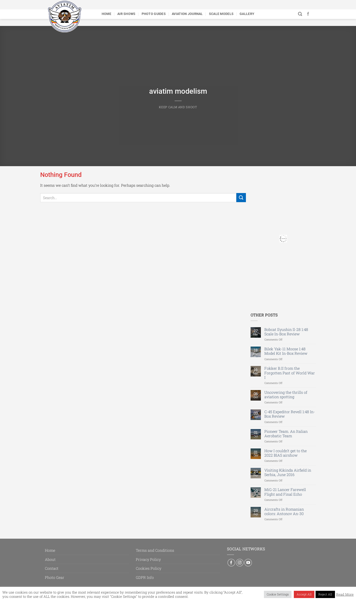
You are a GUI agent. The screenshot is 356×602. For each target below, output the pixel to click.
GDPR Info (145, 577)
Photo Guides (154, 14)
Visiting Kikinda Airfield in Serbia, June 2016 (287, 472)
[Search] (300, 14)
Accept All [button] (304, 594)
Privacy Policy (148, 559)
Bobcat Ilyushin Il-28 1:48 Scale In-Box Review (286, 331)
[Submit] (241, 197)
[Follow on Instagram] (240, 562)
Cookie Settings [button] (278, 594)
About (50, 559)
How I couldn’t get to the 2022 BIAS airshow (285, 452)
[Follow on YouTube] (248, 562)
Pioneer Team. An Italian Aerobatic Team (286, 433)
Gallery (247, 14)
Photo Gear (54, 577)
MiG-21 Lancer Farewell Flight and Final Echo (285, 491)
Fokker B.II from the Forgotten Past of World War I (289, 373)
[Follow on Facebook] (308, 14)
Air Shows (126, 14)
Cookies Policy (148, 568)
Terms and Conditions (155, 550)
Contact (51, 568)
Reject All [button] (325, 594)
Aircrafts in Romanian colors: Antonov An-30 (284, 511)
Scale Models (221, 14)
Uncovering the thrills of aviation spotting (285, 394)
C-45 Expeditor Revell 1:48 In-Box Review (289, 413)
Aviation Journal (187, 14)
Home (106, 14)
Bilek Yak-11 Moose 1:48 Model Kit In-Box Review (285, 351)
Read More (345, 594)
